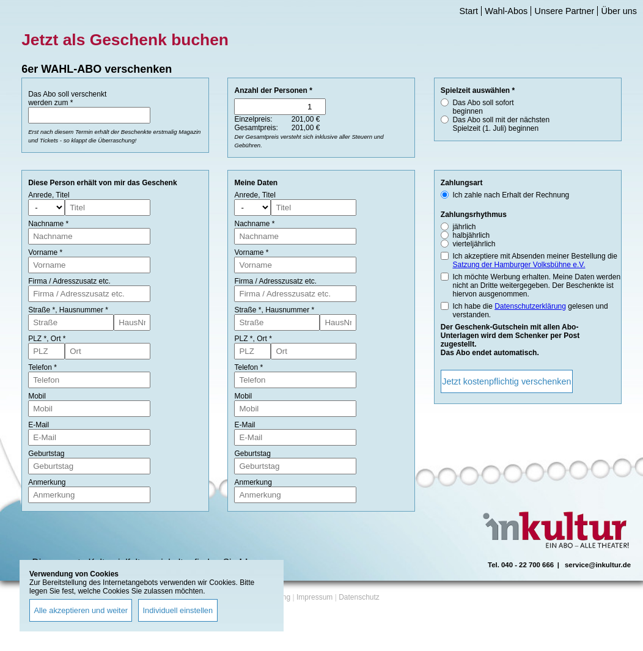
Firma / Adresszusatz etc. (69, 281)
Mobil (37, 396)
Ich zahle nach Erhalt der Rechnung (510, 195)
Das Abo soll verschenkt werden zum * (67, 98)
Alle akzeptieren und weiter (81, 610)
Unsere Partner (565, 11)
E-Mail (38, 425)
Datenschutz (359, 597)
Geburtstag (46, 453)
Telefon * (42, 367)
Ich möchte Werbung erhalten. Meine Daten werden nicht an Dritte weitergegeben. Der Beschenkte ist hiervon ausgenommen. (536, 285)
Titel (62, 195)
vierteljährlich (473, 244)
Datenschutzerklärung (530, 306)
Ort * (58, 338)
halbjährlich (471, 235)
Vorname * (45, 252)
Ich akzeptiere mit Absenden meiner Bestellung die (534, 260)
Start (469, 11)
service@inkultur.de (598, 564)
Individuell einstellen (178, 610)
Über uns (619, 11)
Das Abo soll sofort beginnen (482, 107)
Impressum (314, 597)
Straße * (41, 310)
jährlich (464, 227)
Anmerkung (46, 482)
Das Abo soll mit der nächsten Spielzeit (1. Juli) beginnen (500, 124)
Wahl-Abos (506, 11)
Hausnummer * (83, 310)
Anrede (40, 195)
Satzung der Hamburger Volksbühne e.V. (518, 264)
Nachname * (48, 223)
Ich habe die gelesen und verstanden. (530, 310)
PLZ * (37, 338)
